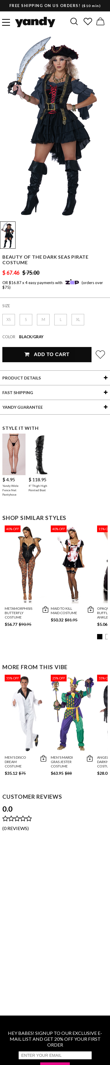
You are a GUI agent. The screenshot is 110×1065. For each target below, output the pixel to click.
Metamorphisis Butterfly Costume (18, 612)
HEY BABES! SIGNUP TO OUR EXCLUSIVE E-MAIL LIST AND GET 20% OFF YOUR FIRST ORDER (55, 1038)
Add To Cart (46, 354)
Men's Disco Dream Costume (15, 761)
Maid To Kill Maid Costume (64, 610)
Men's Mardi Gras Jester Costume (62, 761)
